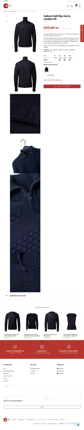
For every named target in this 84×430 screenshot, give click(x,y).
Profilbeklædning (12, 11)
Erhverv (5, 11)
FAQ (4, 368)
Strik (19, 11)
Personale (33, 371)
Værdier (32, 373)
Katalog (79, 1)
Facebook (60, 368)
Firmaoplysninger (35, 368)
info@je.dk (61, 419)
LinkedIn (60, 373)
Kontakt (70, 1)
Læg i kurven (62, 86)
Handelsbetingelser (8, 371)
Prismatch (6, 373)
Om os (74, 1)
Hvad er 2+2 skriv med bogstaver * (13, 401)
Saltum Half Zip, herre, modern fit (29, 11)
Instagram (60, 371)
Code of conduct (7, 376)
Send (42, 407)
